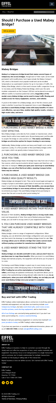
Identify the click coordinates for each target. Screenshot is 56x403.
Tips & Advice (8, 31)
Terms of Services (8, 399)
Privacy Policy (21, 399)
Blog (3, 12)
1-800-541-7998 (16, 377)
